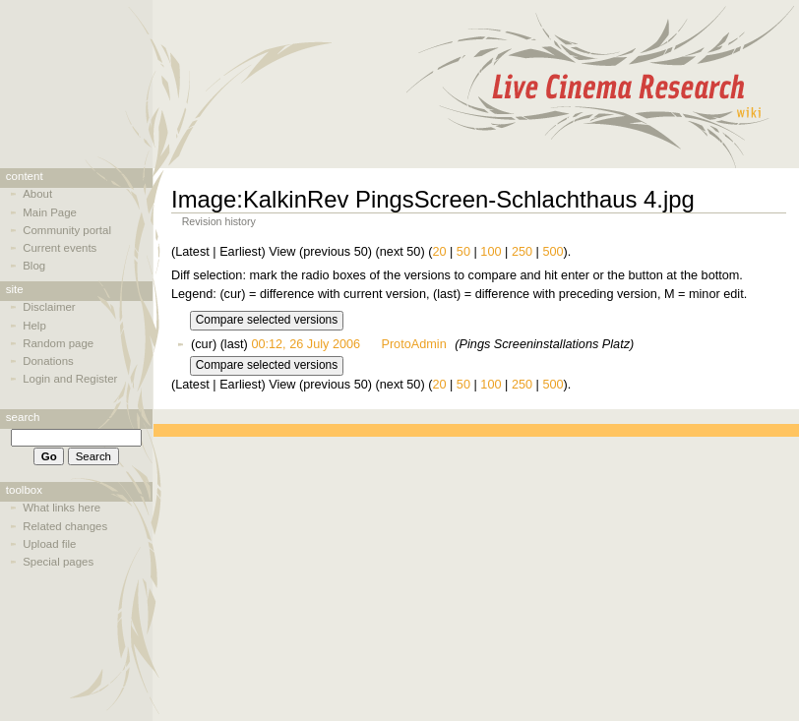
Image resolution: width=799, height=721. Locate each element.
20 (439, 252)
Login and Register (70, 379)
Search (23, 417)
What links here (61, 507)
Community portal (67, 230)
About (37, 194)
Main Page (50, 212)
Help (34, 325)
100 (490, 252)
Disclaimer (49, 307)
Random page (58, 343)
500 (552, 252)
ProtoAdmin (413, 344)
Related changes (65, 526)
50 (463, 252)
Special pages (58, 562)
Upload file (49, 544)
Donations (48, 361)
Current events (59, 248)
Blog (34, 265)
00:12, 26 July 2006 (305, 344)
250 (522, 252)
